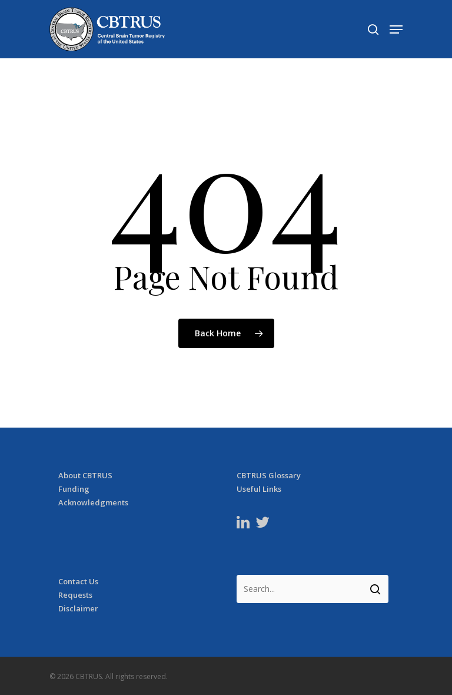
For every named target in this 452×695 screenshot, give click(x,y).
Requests (75, 595)
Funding (73, 489)
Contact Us (78, 581)
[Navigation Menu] (396, 29)
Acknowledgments (93, 502)
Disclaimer (78, 608)
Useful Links (259, 489)
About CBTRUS (85, 475)
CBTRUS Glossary (269, 475)
